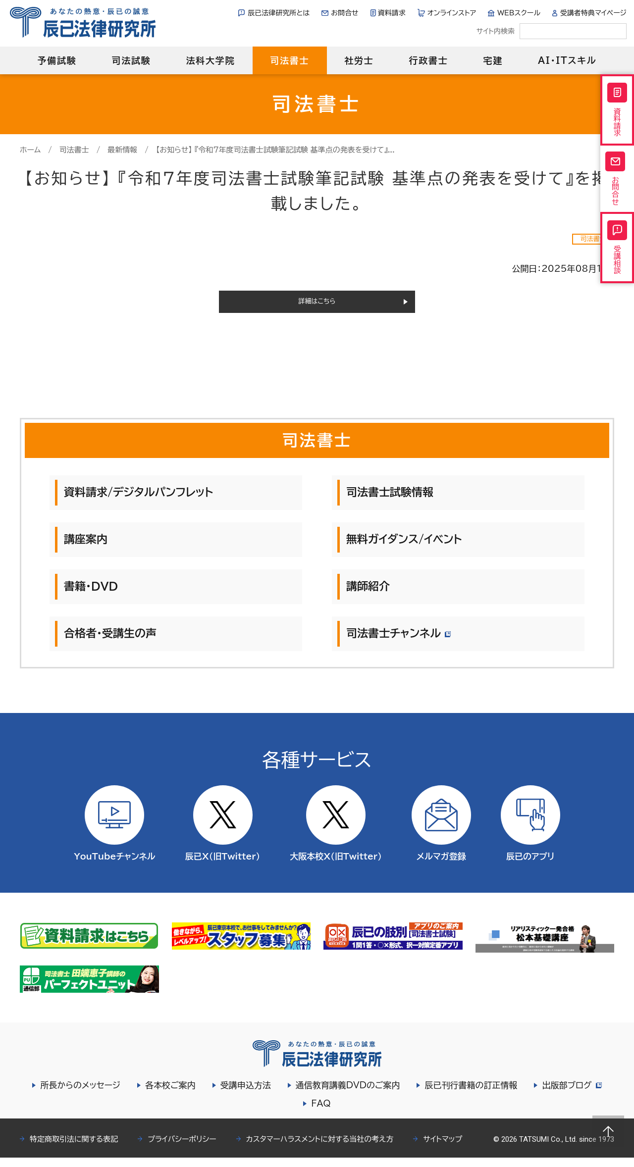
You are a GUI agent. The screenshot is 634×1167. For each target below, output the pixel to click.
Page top (608, 1131)
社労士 (358, 60)
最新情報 (122, 149)
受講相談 (617, 269)
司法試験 (131, 60)
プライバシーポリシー (182, 1148)
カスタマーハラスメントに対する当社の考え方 (320, 1148)
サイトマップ (442, 1148)
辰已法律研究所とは (279, 12)
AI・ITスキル (567, 60)
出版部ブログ (571, 1094)
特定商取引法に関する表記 (74, 1148)
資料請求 (392, 12)
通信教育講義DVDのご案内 (346, 1094)
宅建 (493, 60)
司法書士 (289, 60)
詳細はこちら (317, 306)
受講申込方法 (244, 1094)
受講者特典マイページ (593, 12)
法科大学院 (210, 60)
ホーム (30, 149)
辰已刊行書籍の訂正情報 (469, 1094)
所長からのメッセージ (79, 1094)
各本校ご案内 (169, 1094)
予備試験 (56, 60)
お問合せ (344, 12)
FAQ (320, 1113)
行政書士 (428, 60)
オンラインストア (451, 12)
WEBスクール (518, 12)
